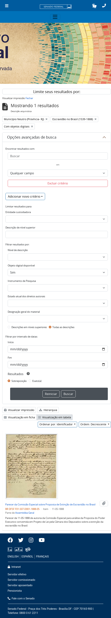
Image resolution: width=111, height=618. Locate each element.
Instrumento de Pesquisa (22, 281)
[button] (94, 5)
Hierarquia (48, 410)
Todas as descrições (63, 327)
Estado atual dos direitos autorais (26, 296)
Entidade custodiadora (18, 212)
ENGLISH (13, 556)
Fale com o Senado (21, 598)
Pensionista (15, 590)
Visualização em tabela (54, 417)
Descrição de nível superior (20, 227)
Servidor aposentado (20, 585)
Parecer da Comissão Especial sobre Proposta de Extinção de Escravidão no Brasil (50, 504)
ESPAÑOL (27, 556)
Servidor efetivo (17, 574)
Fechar (29, 98)
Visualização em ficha (19, 417)
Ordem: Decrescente (93, 424)
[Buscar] (58, 156)
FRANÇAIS (42, 556)
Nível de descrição (18, 250)
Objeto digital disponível (21, 265)
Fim (10, 357)
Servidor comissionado (21, 580)
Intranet (14, 567)
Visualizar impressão (19, 410)
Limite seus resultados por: (56, 91)
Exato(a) (37, 381)
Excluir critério (58, 183)
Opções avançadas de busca (31, 137)
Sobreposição (19, 381)
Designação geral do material (24, 311)
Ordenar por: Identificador (56, 424)
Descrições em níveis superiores (29, 327)
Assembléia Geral (24, 512)
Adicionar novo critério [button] (24, 196)
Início (11, 342)
